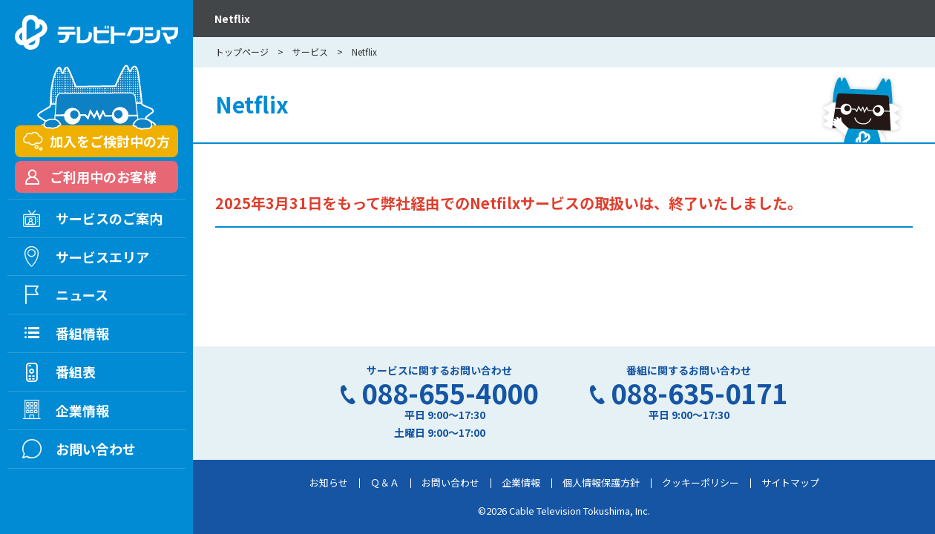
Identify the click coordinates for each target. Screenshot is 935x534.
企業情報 (521, 482)
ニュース (82, 294)
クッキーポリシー (700, 482)
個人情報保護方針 (601, 482)
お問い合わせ (450, 482)
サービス (310, 51)
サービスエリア (102, 256)
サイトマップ (790, 482)
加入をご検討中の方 (110, 141)
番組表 (76, 371)
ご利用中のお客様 (103, 176)
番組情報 (82, 333)
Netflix (232, 18)
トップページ (242, 51)
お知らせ (328, 482)
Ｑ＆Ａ (384, 482)
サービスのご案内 (109, 218)
